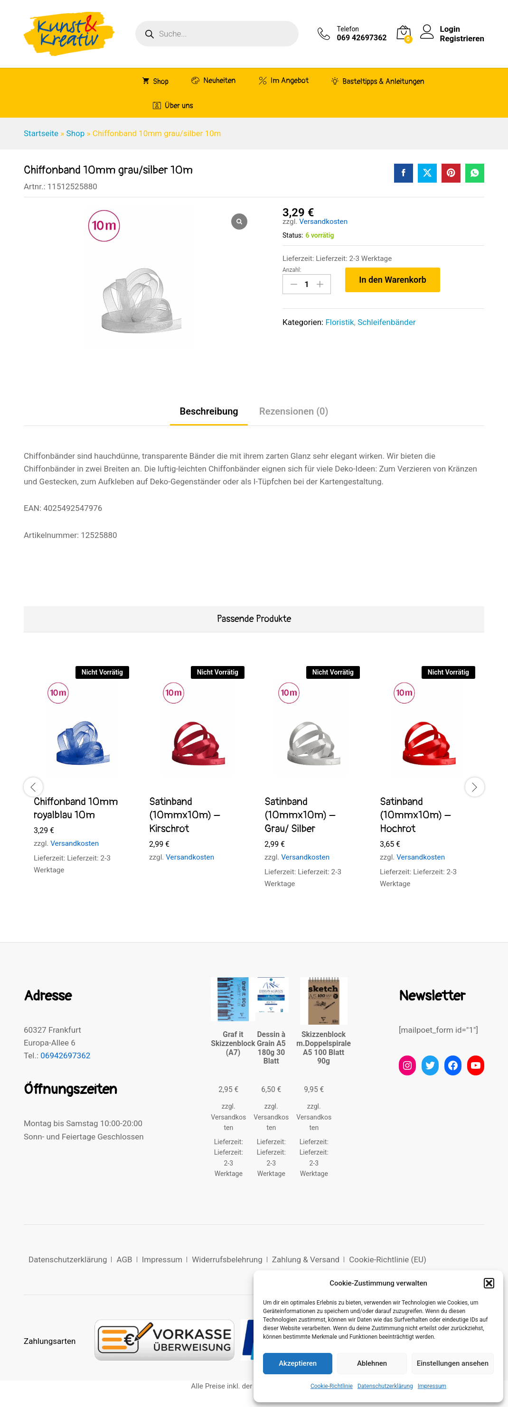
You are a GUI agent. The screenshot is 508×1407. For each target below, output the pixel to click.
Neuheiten (213, 80)
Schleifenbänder (386, 322)
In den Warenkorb (392, 280)
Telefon (348, 29)
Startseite (41, 133)
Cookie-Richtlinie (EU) (387, 1259)
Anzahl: (291, 270)
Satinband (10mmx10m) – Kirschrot (184, 815)
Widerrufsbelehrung (227, 1259)
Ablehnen (372, 1363)
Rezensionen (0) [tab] (294, 411)
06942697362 (65, 1055)
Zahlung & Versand (305, 1259)
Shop (155, 81)
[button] (489, 1283)
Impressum (432, 1386)
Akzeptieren (298, 1363)
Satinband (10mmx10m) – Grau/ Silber (299, 815)
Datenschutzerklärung (385, 1386)
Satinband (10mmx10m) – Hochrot (415, 815)
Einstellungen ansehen (453, 1363)
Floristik (339, 322)
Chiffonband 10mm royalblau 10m (76, 808)
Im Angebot (284, 80)
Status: (292, 235)
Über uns (173, 106)
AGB (124, 1259)
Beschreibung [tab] (208, 411)
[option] (81, 779)
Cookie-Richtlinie (331, 1386)
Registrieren (462, 38)
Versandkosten (323, 221)
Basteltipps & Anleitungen (377, 81)
